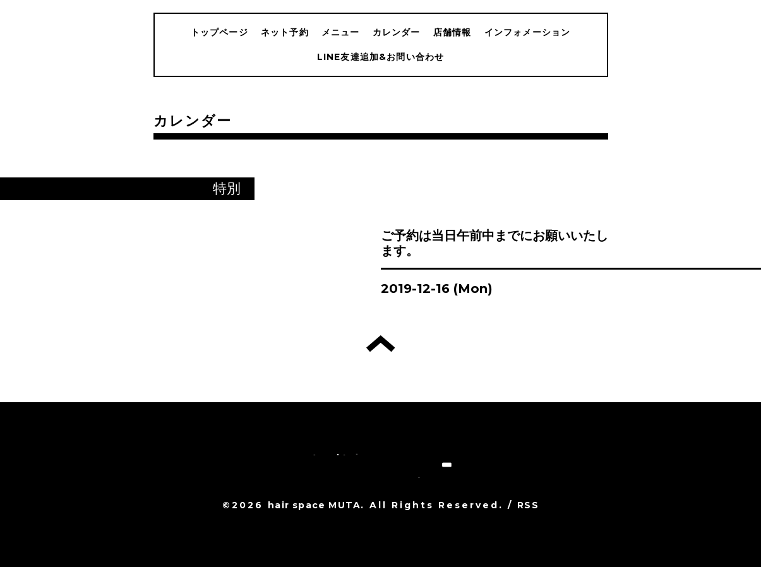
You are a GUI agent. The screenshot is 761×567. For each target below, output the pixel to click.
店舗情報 (452, 32)
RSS (528, 505)
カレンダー (397, 32)
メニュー (340, 32)
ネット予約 (285, 32)
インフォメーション (527, 32)
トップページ (219, 32)
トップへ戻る (380, 343)
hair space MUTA (314, 505)
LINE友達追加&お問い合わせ (381, 57)
